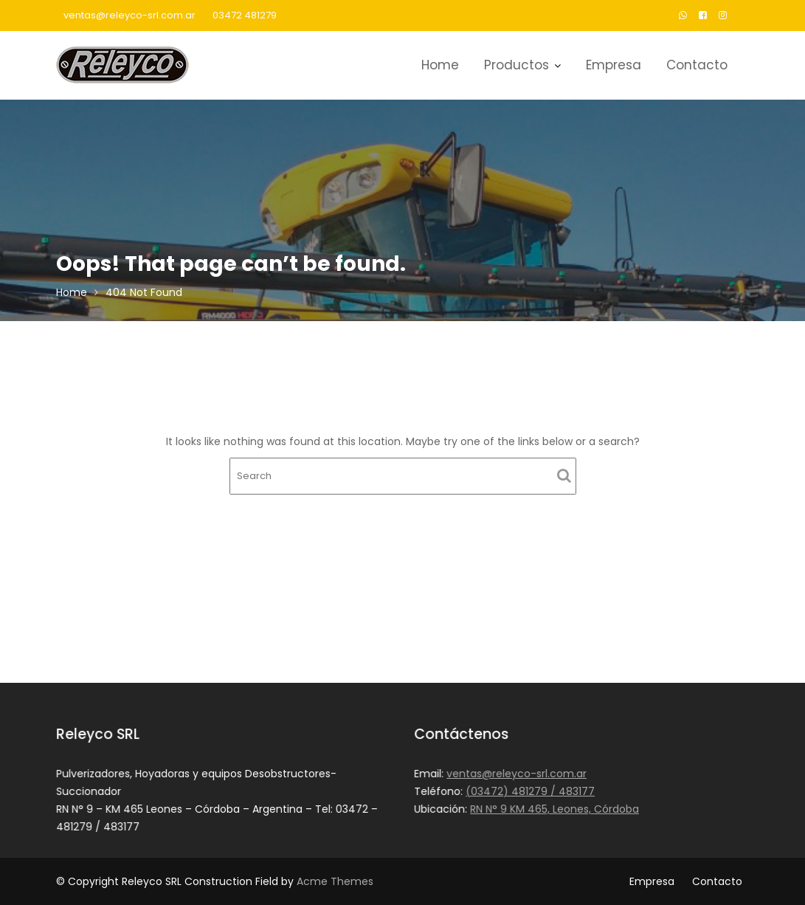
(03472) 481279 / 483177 (530, 791)
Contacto (697, 65)
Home (440, 65)
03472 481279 (245, 15)
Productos (516, 65)
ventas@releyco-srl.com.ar (129, 15)
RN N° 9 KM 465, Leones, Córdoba (554, 808)
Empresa (613, 65)
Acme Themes (335, 881)
